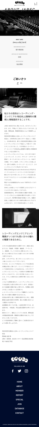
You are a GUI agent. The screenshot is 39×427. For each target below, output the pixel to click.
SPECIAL (19, 399)
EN (21, 83)
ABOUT (19, 386)
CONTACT (19, 413)
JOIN (19, 404)
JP (18, 83)
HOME (19, 381)
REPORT (19, 395)
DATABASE (19, 408)
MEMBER (20, 390)
